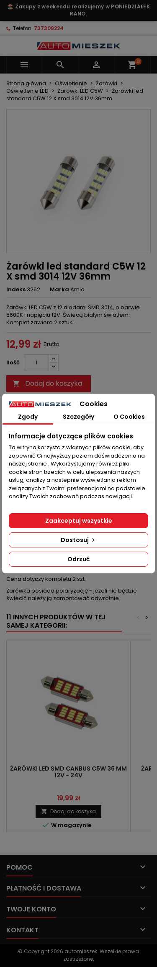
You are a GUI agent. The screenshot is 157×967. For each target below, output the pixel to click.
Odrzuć (78, 559)
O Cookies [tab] (129, 416)
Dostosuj (78, 540)
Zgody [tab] (28, 416)
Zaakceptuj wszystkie (78, 521)
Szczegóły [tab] (78, 416)
